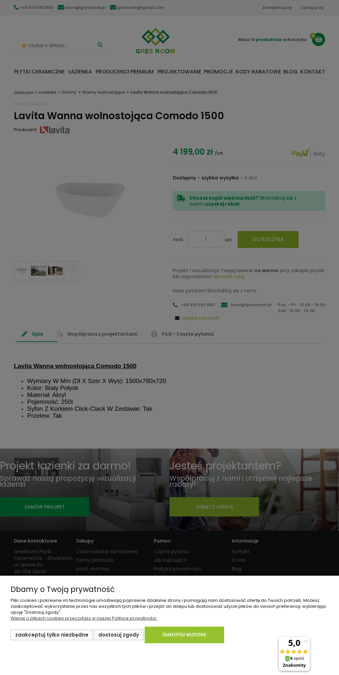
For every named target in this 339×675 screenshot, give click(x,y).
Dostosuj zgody (118, 634)
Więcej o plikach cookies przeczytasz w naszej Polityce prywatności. (84, 618)
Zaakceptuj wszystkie (184, 635)
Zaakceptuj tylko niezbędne (51, 634)
